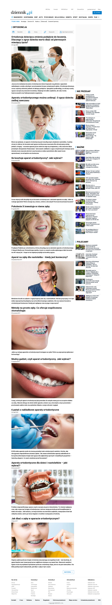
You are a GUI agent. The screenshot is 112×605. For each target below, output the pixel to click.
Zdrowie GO (30, 21)
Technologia (34, 584)
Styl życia (69, 593)
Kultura (50, 595)
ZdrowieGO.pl (80, 9)
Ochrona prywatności (59, 600)
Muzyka (50, 593)
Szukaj (97, 12)
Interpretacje (15, 592)
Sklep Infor (14, 593)
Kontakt (13, 600)
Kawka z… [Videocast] (41, 21)
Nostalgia (23, 21)
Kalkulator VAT (91, 588)
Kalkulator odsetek (92, 590)
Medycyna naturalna (72, 588)
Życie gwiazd (51, 590)
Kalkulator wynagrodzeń (94, 593)
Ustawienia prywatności (88, 600)
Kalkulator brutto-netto (93, 592)
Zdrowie (33, 592)
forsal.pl (56, 9)
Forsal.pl (14, 588)
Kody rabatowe (52, 584)
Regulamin (46, 600)
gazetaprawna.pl (91, 9)
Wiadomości (34, 588)
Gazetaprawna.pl (16, 584)
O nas (21, 600)
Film (49, 592)
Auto (32, 582)
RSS (99, 600)
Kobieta (50, 582)
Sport (32, 590)
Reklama (29, 600)
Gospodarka (34, 586)
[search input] (82, 12)
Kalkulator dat (91, 582)
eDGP (13, 586)
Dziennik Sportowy (53, 21)
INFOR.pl (48, 9)
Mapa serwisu (73, 600)
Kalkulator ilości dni (92, 584)
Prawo (68, 582)
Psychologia (70, 592)
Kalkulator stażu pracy (93, 586)
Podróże (33, 593)
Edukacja (50, 586)
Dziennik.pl (34, 580)
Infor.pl (13, 582)
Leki (68, 586)
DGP (72, 9)
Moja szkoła (51, 588)
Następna (68, 572)
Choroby (69, 590)
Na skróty (14, 580)
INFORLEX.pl (64, 9)
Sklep (99, 9)
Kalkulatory (91, 580)
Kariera (37, 600)
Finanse (69, 584)
